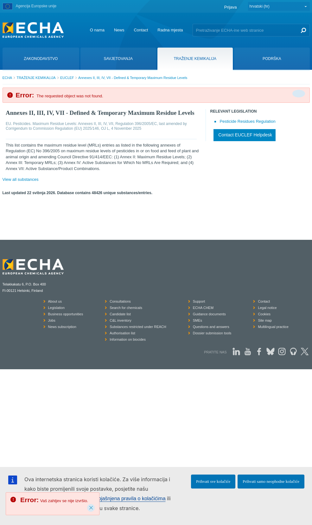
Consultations (120, 301)
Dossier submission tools (212, 333)
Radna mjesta (170, 30)
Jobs (51, 320)
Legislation (56, 308)
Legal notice (267, 308)
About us (55, 301)
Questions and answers (211, 327)
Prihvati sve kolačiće (213, 481)
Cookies (264, 314)
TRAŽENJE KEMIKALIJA (35, 78)
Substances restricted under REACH (138, 327)
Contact (141, 30)
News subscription (62, 327)
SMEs (197, 320)
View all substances (21, 179)
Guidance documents (209, 314)
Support (199, 301)
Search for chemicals (126, 308)
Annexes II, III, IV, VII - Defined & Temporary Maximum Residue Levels (132, 78)
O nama (97, 30)
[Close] (91, 508)
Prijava (230, 7)
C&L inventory (120, 320)
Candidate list (120, 314)
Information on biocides (128, 339)
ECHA (7, 78)
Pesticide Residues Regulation (248, 121)
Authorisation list (122, 333)
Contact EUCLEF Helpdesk (245, 134)
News (119, 30)
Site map (264, 320)
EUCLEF (67, 78)
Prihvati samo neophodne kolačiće (271, 481)
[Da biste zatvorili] (298, 93)
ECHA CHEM (203, 308)
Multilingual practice (273, 327)
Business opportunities (65, 314)
